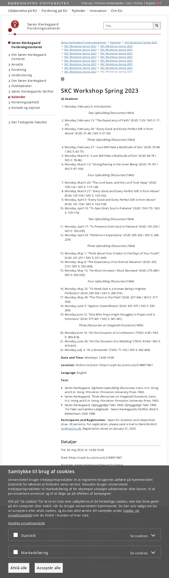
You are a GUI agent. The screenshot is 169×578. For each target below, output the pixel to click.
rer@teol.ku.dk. (71, 428)
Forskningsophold (25, 102)
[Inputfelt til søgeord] (128, 25)
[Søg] (157, 25)
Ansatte (17, 64)
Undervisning (21, 75)
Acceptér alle (49, 567)
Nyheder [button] (78, 10)
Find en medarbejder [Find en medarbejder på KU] (109, 3)
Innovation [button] (98, 10)
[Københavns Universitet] (13, 27)
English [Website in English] (151, 3)
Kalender (18, 97)
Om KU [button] (116, 10)
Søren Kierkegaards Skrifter (32, 91)
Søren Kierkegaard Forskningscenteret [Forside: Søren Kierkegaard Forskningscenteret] (26, 45)
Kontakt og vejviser (25, 108)
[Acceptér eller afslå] (16, 534)
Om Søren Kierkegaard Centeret (28, 57)
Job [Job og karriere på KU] (129, 3)
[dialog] (84, 521)
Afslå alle (19, 567)
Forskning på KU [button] (55, 10)
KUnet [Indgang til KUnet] (138, 3)
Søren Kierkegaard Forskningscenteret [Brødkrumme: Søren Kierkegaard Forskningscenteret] (83, 42)
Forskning (18, 69)
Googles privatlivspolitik (26, 523)
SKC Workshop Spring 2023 (141, 42)
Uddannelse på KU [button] (22, 10)
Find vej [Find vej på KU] (86, 3)
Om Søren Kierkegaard (28, 80)
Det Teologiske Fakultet (29, 122)
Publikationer (21, 86)
